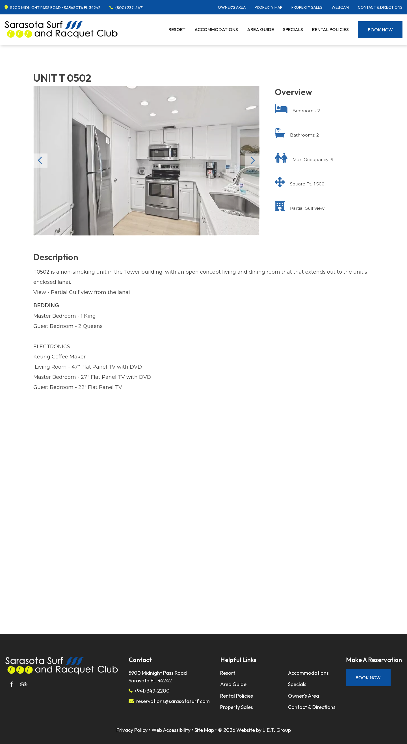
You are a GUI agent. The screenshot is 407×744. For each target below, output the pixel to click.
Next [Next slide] (252, 160)
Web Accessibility (170, 730)
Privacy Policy (132, 730)
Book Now (380, 30)
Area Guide (260, 29)
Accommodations (216, 29)
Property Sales (306, 7)
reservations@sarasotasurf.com (173, 701)
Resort (176, 29)
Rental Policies (330, 29)
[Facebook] (11, 684)
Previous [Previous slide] (40, 160)
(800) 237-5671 (129, 7)
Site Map (204, 730)
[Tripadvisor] (24, 684)
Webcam (340, 7)
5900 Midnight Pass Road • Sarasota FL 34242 (55, 7)
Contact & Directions (380, 7)
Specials (293, 29)
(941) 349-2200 (152, 690)
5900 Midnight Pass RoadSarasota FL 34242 (158, 677)
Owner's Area (232, 7)
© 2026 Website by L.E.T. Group (254, 730)
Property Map (268, 7)
